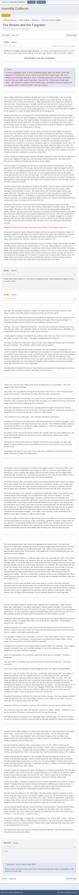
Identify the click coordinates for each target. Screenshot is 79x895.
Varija (6, 42)
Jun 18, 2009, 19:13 (9, 846)
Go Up (4, 879)
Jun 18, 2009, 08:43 (9, 298)
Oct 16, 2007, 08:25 (9, 46)
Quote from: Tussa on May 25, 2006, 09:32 (21, 864)
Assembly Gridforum (14, 8)
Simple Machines (18, 892)
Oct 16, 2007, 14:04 (9, 274)
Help (58, 892)
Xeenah (7, 843)
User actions (71, 35)
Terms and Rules (66, 892)
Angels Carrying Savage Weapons (26, 51)
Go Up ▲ (75, 892)
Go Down (5, 35)
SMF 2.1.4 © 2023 (6, 892)
